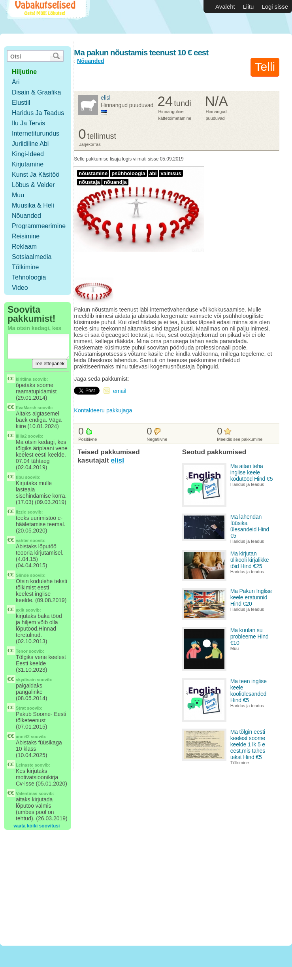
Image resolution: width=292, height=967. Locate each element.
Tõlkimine (25, 267)
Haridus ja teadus (38, 113)
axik (20, 610)
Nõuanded (26, 215)
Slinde (22, 575)
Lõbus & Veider (33, 184)
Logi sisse (275, 6)
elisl (105, 97)
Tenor (22, 651)
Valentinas (26, 793)
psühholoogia (128, 173)
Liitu (248, 6)
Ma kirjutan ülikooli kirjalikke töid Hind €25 (249, 559)
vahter (22, 540)
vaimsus (170, 173)
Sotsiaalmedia (32, 256)
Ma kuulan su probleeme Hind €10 (249, 636)
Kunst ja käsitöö (35, 174)
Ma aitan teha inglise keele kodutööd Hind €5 (251, 472)
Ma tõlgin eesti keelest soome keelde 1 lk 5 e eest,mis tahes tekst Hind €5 (248, 744)
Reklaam (24, 246)
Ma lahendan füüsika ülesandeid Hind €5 (249, 526)
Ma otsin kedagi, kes (34, 328)
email (119, 391)
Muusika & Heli (33, 205)
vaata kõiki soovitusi (36, 826)
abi (153, 173)
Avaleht (225, 6)
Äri (16, 82)
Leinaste (25, 765)
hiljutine (24, 71)
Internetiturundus (35, 133)
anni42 (23, 736)
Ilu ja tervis (28, 123)
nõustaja (89, 182)
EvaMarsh (26, 407)
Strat (21, 708)
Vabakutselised (47, 17)
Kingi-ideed (28, 154)
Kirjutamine (27, 164)
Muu (18, 195)
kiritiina (23, 379)
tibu (20, 477)
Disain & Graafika (36, 92)
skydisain (26, 679)
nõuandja (115, 182)
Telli (265, 66)
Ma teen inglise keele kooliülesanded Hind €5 (248, 690)
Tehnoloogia (29, 277)
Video (20, 287)
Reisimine (26, 236)
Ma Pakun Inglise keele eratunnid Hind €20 (251, 597)
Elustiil (21, 102)
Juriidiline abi (30, 143)
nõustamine (93, 173)
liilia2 (21, 436)
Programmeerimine (39, 226)
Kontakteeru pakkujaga (103, 410)
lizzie (21, 512)
